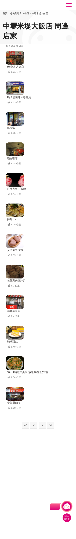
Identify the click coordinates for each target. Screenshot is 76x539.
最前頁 (25, 425)
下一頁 (42, 425)
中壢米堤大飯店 (40, 13)
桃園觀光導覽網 (17, 5)
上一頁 (33, 425)
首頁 (5, 13)
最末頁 (50, 425)
